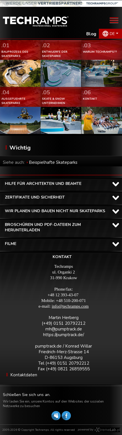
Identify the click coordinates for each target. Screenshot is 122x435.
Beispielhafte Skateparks (53, 162)
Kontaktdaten (23, 375)
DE (112, 33)
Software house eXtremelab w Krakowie (107, 430)
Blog (91, 34)
